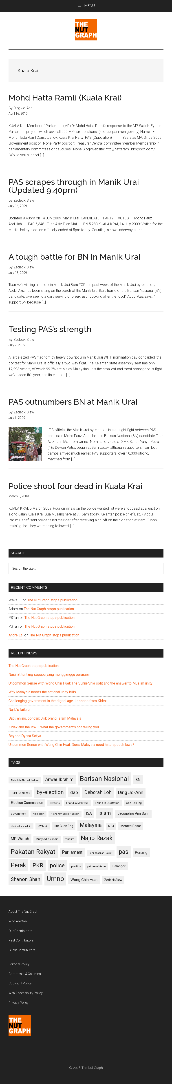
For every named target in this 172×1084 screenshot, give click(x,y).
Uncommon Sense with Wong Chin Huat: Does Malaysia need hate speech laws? (71, 745)
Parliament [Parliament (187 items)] (72, 852)
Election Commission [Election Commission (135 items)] (27, 803)
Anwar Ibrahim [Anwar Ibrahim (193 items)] (59, 779)
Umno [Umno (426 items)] (55, 879)
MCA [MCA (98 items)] (111, 826)
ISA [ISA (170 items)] (89, 813)
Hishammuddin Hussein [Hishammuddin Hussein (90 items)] (65, 813)
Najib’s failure (19, 709)
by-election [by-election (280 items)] (50, 792)
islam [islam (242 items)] (104, 813)
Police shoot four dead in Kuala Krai (75, 486)
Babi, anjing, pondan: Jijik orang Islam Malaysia (45, 718)
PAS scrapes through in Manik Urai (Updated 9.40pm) (74, 186)
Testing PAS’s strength (50, 329)
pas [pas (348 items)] (123, 851)
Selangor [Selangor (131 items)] (119, 866)
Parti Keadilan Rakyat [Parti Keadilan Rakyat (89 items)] (100, 853)
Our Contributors (20, 931)
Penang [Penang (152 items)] (141, 852)
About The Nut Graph (23, 911)
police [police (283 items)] (57, 865)
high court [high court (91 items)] (38, 813)
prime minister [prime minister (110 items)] (96, 866)
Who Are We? (18, 921)
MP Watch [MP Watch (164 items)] (20, 838)
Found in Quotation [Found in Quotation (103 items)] (107, 803)
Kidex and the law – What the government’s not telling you (54, 727)
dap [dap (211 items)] (74, 792)
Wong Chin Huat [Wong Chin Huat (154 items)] (84, 879)
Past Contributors (21, 940)
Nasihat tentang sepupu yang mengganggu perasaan (49, 674)
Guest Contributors (22, 950)
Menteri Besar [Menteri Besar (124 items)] (131, 826)
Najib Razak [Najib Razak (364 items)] (96, 838)
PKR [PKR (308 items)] (38, 865)
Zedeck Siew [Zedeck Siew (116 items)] (113, 880)
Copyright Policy (20, 983)
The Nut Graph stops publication (52, 600)
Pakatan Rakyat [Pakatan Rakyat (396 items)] (33, 851)
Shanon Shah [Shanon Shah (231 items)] (25, 879)
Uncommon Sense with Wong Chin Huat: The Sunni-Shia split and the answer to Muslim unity (80, 683)
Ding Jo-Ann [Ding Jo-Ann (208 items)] (130, 792)
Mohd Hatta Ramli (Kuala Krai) (65, 97)
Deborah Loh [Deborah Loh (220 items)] (97, 792)
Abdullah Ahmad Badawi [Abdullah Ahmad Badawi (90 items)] (25, 780)
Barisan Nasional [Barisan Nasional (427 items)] (104, 779)
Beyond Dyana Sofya (25, 736)
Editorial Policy (19, 964)
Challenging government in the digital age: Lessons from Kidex (58, 701)
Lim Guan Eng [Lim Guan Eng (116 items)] (63, 826)
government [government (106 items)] (18, 813)
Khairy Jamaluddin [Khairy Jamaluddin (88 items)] (21, 826)
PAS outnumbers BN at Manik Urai (73, 401)
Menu (89, 6)
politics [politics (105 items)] (76, 866)
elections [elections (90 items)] (55, 803)
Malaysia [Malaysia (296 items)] (91, 825)
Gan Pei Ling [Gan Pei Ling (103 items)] (134, 803)
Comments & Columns (25, 974)
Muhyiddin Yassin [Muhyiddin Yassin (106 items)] (47, 839)
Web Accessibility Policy (26, 993)
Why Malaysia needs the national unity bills (42, 692)
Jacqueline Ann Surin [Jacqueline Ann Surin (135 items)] (133, 814)
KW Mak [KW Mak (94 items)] (42, 826)
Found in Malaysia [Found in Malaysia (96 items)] (77, 803)
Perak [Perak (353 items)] (18, 865)
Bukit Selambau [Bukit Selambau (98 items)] (20, 793)
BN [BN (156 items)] (138, 779)
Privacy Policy (19, 1002)
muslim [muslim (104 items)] (69, 839)
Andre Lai (16, 635)
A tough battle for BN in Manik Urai (75, 256)
